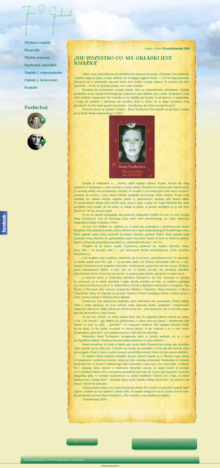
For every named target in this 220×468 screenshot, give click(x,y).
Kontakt (30, 88)
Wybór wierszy (37, 58)
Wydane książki (37, 43)
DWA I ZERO (82, 441)
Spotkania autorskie (40, 65)
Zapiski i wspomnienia (43, 73)
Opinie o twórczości (41, 80)
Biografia (32, 50)
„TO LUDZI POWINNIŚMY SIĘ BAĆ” (165, 443)
